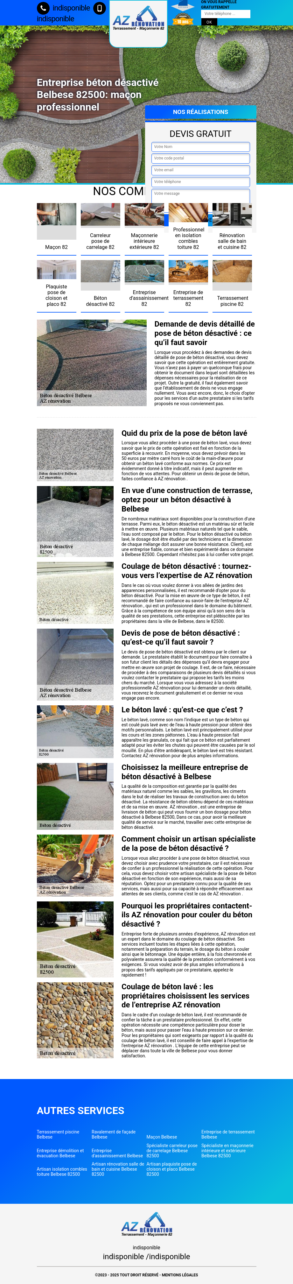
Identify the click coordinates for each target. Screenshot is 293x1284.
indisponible (63, 8)
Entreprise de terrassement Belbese (228, 1134)
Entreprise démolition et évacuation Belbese (60, 1153)
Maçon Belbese (162, 1136)
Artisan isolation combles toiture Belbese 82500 (62, 1172)
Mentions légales (180, 1275)
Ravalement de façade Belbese (114, 1134)
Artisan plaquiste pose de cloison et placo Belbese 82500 (172, 1169)
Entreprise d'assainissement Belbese (117, 1153)
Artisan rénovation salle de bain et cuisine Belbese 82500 (118, 1169)
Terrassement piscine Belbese (58, 1134)
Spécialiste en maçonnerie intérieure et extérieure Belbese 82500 (227, 1150)
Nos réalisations (200, 112)
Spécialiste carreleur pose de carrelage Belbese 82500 (172, 1150)
